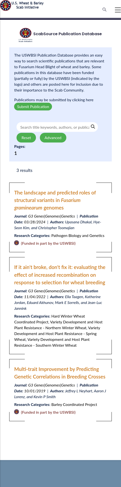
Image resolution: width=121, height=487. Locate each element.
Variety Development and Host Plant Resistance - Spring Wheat (57, 333)
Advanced (53, 137)
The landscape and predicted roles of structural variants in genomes (55, 199)
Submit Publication (33, 106)
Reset (26, 137)
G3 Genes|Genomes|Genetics (51, 216)
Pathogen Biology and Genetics (77, 235)
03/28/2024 (34, 221)
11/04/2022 (34, 296)
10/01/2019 (34, 390)
